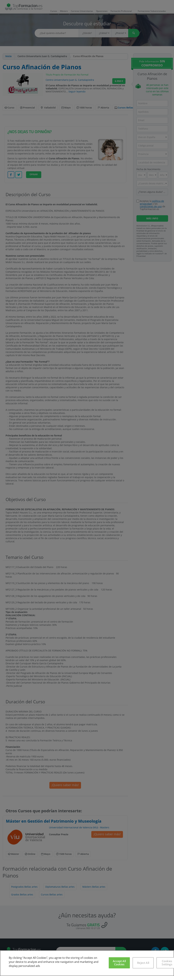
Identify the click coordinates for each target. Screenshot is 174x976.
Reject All (143, 963)
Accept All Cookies (119, 962)
